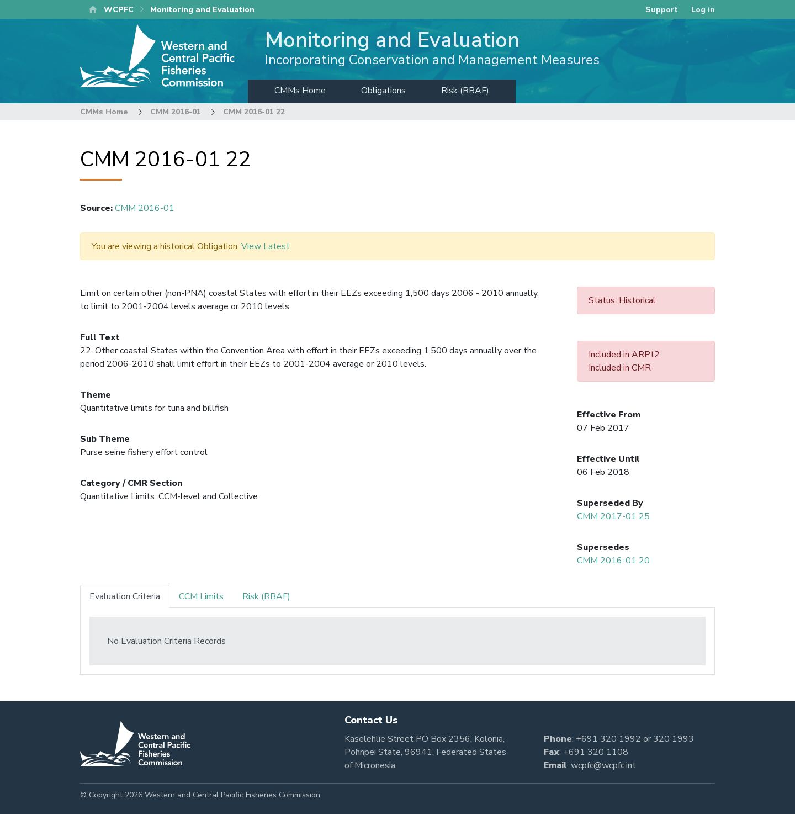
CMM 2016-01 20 (613, 560)
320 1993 (673, 739)
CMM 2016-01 (175, 112)
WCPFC (119, 9)
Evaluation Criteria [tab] (124, 596)
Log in (703, 9)
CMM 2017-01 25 (613, 516)
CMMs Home (300, 90)
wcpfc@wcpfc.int (603, 765)
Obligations (383, 90)
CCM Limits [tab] (201, 596)
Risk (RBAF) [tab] (266, 596)
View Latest (265, 246)
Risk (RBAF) (465, 90)
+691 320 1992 (608, 739)
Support (661, 9)
